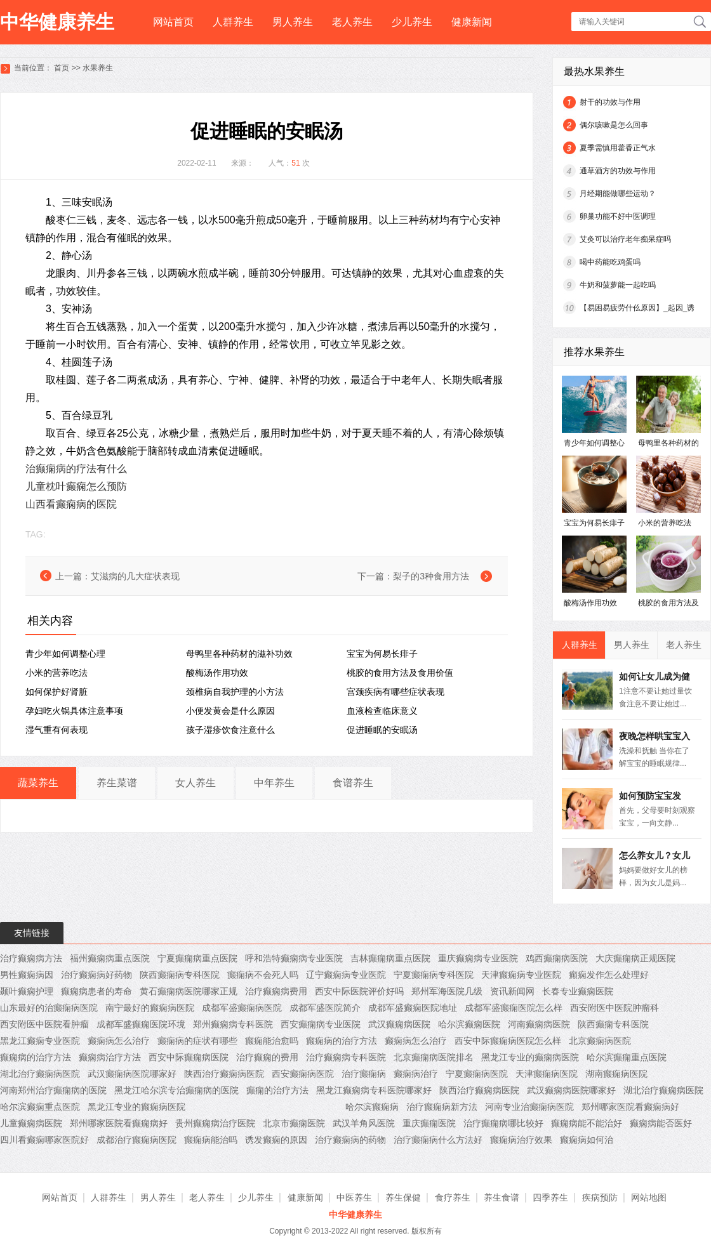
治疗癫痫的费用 (267, 1057)
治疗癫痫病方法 (31, 958)
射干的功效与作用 (610, 102)
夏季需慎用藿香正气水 (618, 147)
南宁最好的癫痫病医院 (149, 1008)
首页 (61, 67)
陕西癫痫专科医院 (613, 1024)
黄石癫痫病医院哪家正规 (188, 991)
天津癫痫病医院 (546, 1074)
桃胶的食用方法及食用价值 (400, 673)
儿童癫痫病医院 (31, 1123)
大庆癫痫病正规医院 (635, 958)
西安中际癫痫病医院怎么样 (508, 1041)
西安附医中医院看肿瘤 (44, 1024)
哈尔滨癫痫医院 (469, 1024)
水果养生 (98, 67)
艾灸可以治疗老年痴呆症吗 (625, 239)
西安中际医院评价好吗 (359, 991)
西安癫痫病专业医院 (321, 1024)
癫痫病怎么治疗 (119, 1041)
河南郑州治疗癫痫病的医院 (53, 1090)
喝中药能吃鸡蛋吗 (610, 262)
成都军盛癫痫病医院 (242, 1008)
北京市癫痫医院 (294, 1123)
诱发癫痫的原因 (276, 1140)
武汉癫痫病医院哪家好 (132, 1074)
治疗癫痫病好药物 (96, 975)
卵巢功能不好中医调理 (618, 216)
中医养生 (354, 1197)
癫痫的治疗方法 (277, 1090)
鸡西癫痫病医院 (557, 958)
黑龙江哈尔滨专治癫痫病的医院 (176, 1090)
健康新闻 (471, 21)
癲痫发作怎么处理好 (609, 975)
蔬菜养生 (38, 782)
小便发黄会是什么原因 (230, 711)
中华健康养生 (57, 21)
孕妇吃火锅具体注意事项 (74, 711)
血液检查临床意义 (382, 711)
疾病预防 (600, 1197)
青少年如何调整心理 (65, 654)
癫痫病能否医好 (661, 1123)
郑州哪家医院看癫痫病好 (630, 1107)
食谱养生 (353, 782)
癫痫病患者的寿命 (96, 991)
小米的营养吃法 (56, 673)
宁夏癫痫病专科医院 (434, 975)
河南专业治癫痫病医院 (529, 1107)
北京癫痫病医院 (600, 1041)
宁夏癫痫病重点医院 (197, 958)
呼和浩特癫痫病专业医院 (294, 958)
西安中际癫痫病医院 (189, 1057)
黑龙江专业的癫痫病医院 (530, 1057)
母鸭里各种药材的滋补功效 (239, 654)
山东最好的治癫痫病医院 (49, 1008)
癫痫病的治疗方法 (341, 1041)
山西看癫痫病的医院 (71, 504)
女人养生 (195, 782)
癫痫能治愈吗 (271, 1041)
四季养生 (550, 1197)
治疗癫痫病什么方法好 (438, 1140)
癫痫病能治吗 (210, 1140)
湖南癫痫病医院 (616, 1074)
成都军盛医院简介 (325, 1008)
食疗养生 (452, 1197)
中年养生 (274, 782)
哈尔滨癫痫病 (372, 1107)
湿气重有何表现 (56, 730)
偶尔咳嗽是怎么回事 (614, 125)
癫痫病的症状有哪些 (197, 1041)
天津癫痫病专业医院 (521, 975)
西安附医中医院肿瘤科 (614, 1008)
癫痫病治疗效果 (521, 1140)
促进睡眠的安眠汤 (382, 730)
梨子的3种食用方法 (431, 576)
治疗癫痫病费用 (276, 991)
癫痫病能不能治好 (586, 1123)
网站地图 (649, 1197)
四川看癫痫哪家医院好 (44, 1140)
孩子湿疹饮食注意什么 (230, 730)
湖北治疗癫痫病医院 (40, 1074)
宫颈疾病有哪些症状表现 (395, 692)
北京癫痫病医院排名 (434, 1057)
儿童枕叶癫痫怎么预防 (76, 486)
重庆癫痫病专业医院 (478, 958)
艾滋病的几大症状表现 (135, 576)
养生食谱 (501, 1197)
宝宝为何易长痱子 (382, 654)
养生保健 (403, 1197)
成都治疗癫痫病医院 (136, 1140)
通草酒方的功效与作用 (618, 170)
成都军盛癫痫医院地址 (412, 1008)
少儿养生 (412, 21)
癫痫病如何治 (586, 1140)
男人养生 (292, 21)
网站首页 (173, 21)
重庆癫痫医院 (429, 1123)
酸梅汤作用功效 (217, 673)
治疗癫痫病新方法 (441, 1107)
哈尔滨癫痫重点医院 (627, 1057)
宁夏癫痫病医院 (477, 1074)
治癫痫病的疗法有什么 (76, 468)
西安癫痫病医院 (303, 1074)
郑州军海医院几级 (446, 991)
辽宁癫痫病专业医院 (346, 975)
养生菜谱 (116, 782)
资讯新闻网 (512, 991)
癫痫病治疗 (416, 1074)
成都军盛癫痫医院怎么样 (513, 1008)
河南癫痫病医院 (539, 1024)
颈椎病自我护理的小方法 (235, 692)
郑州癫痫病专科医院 (233, 1024)
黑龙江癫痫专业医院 (40, 1041)
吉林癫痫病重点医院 (390, 958)
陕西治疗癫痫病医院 (224, 1074)
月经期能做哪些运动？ (618, 193)
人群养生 (233, 21)
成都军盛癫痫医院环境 (140, 1024)
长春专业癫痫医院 (577, 991)
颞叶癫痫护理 (26, 991)
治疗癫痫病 (364, 1074)
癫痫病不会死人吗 (262, 975)
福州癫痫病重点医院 (110, 958)
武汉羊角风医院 (364, 1123)
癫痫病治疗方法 (110, 1057)
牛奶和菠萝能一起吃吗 (618, 284)
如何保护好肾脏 (56, 692)
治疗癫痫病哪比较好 (503, 1123)
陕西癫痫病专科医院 (180, 975)
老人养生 (352, 21)
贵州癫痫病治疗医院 (215, 1123)
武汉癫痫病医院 (399, 1024)
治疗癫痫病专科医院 (346, 1057)
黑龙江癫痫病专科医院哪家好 (374, 1090)
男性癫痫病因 (26, 975)
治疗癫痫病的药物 (350, 1140)
